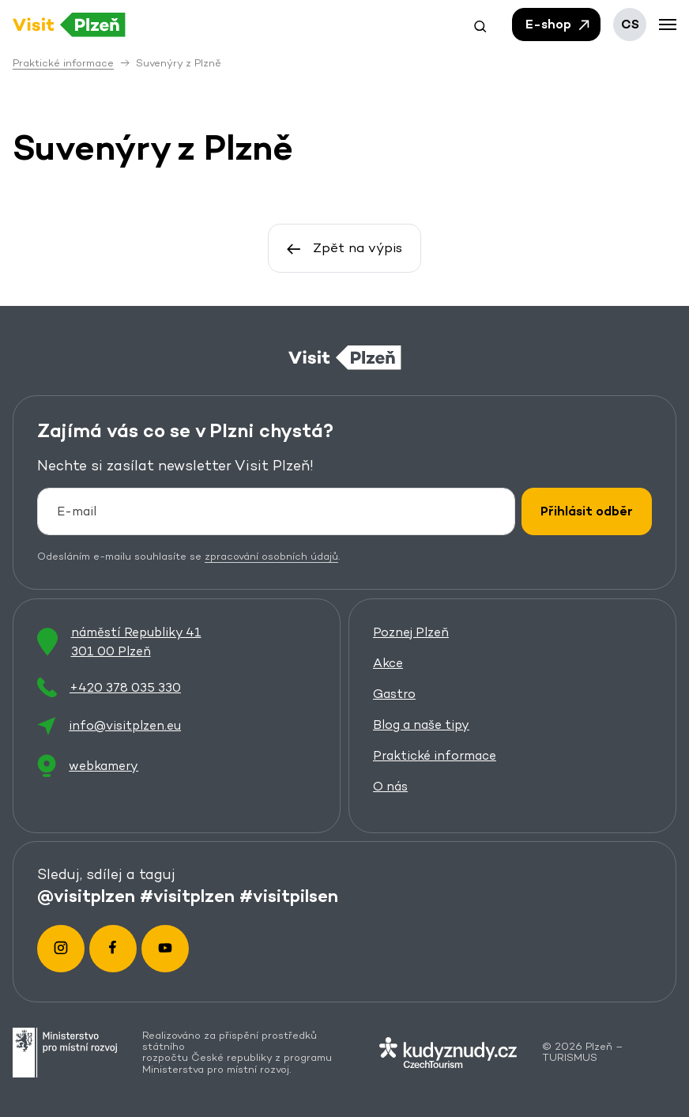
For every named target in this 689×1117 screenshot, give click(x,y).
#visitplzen (187, 895)
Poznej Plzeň (411, 632)
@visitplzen (86, 895)
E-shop (558, 24)
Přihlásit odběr (586, 512)
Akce (388, 663)
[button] (480, 24)
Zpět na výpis (344, 247)
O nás (390, 786)
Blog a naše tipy (421, 724)
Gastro (394, 693)
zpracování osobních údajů (271, 557)
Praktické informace (434, 755)
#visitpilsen (288, 895)
